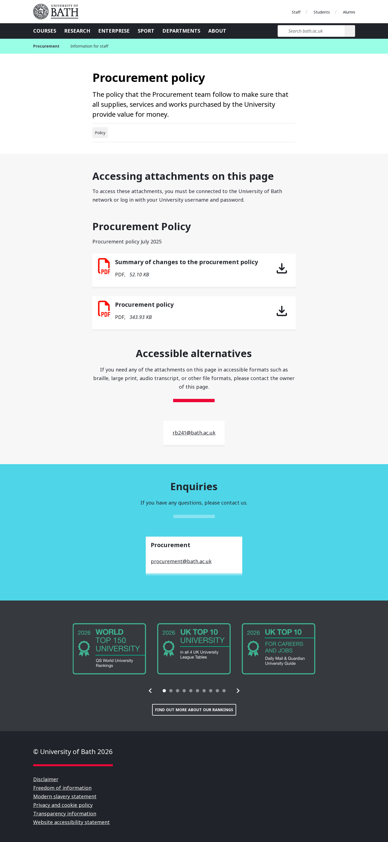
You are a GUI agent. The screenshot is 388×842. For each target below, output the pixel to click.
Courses (44, 30)
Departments (181, 30)
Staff (296, 12)
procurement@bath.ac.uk (181, 561)
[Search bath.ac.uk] (311, 31)
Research (77, 30)
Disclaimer (45, 779)
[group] (109, 648)
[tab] (164, 690)
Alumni (349, 12)
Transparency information (64, 813)
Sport (146, 30)
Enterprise (114, 30)
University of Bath (58, 11)
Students (322, 12)
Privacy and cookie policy (63, 805)
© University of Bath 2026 (73, 751)
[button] (150, 690)
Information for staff (89, 46)
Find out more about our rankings (194, 709)
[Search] (350, 31)
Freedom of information (62, 787)
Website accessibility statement (71, 822)
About (217, 30)
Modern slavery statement (65, 796)
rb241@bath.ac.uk (194, 432)
